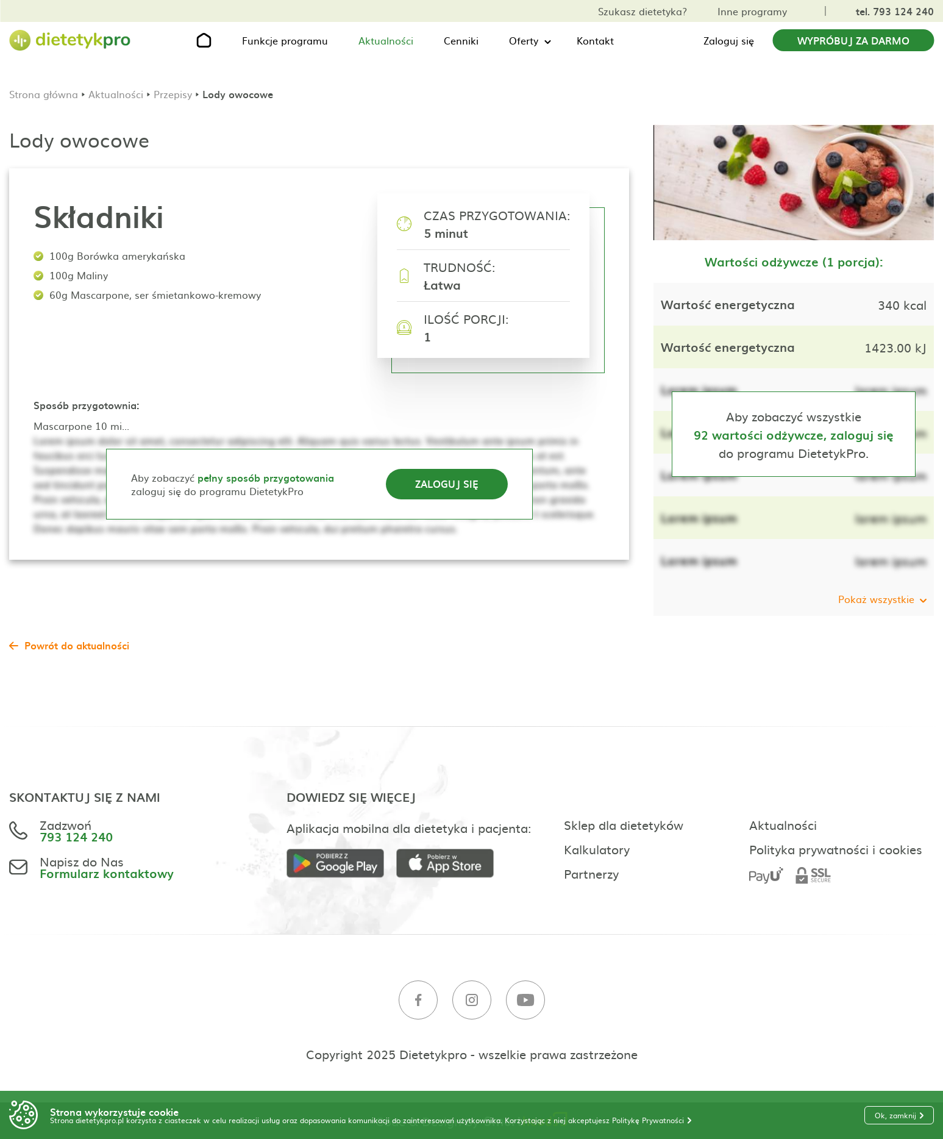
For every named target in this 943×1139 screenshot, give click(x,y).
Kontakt (595, 40)
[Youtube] (525, 1000)
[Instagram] (471, 1000)
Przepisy (173, 94)
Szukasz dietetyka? (642, 11)
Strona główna (43, 94)
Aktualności (385, 40)
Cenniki (461, 40)
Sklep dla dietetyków (623, 824)
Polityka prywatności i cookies (835, 849)
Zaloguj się (728, 40)
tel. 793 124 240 (895, 11)
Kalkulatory (597, 849)
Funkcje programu (285, 40)
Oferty (523, 40)
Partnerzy (591, 873)
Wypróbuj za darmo (853, 40)
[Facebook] (418, 1000)
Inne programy (752, 11)
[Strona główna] (70, 40)
